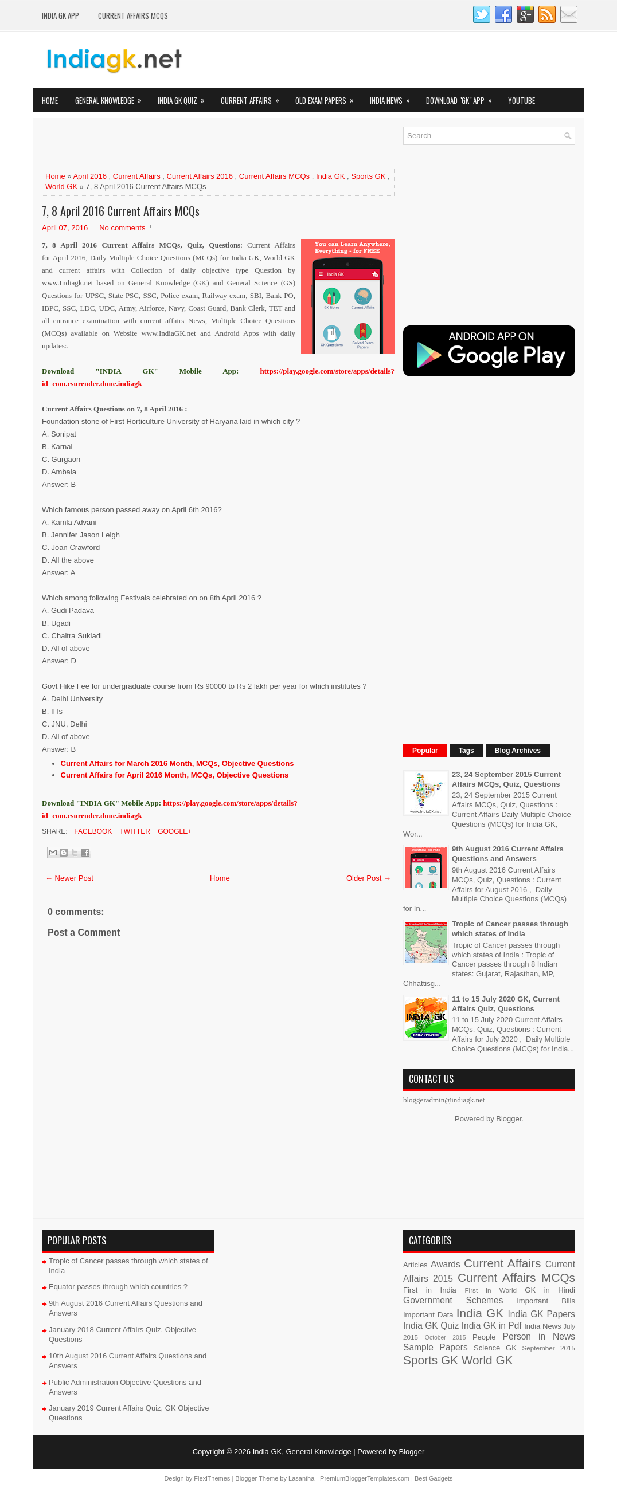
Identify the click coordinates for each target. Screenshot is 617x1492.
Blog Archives (518, 751)
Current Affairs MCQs (133, 15)
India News (393, 97)
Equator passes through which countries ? (118, 1286)
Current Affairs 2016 (200, 176)
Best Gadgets (434, 1478)
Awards (445, 1264)
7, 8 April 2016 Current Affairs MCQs (121, 211)
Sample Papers (435, 1347)
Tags (466, 751)
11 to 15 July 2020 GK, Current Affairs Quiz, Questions (506, 1004)
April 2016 (90, 176)
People (483, 1337)
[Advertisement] (176, 144)
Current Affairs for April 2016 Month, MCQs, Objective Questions (175, 775)
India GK (330, 176)
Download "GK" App (462, 97)
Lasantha (301, 1478)
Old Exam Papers (328, 97)
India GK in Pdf (492, 1325)
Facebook (92, 831)
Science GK (495, 1348)
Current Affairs (254, 97)
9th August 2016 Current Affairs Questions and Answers (508, 854)
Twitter (134, 831)
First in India (429, 1290)
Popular (425, 751)
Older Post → (368, 878)
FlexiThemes (212, 1478)
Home (50, 100)
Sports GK (368, 176)
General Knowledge (112, 97)
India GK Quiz (185, 97)
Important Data (428, 1314)
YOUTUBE (521, 100)
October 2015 (445, 1337)
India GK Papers (541, 1314)
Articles (415, 1265)
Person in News (539, 1336)
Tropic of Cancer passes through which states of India (510, 929)
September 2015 (548, 1348)
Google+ (174, 831)
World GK (61, 186)
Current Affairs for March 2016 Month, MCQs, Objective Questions (177, 763)
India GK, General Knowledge (302, 1451)
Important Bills (546, 1301)
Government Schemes (453, 1300)
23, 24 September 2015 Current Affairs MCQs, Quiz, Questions (506, 779)
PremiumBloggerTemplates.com (364, 1478)
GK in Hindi (550, 1290)
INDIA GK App (60, 15)
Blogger (508, 1118)
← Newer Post (69, 878)
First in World (490, 1290)
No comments (122, 227)
